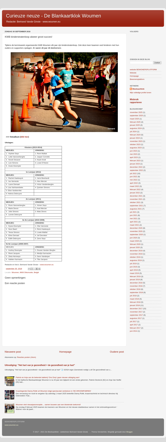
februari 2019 (135, 276)
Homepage (65, 351)
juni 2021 (133, 215)
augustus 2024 (136, 128)
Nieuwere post (13, 351)
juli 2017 (133, 321)
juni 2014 (133, 331)
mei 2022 (133, 180)
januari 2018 (135, 305)
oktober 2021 (135, 202)
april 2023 (134, 157)
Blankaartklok (138, 89)
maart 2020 (134, 241)
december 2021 (136, 196)
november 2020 (136, 231)
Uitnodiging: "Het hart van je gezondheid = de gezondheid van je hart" (40, 365)
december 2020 (136, 228)
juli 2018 (133, 296)
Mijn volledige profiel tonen (140, 93)
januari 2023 (135, 164)
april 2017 (134, 325)
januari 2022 (135, 193)
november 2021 (136, 199)
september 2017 (136, 315)
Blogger (129, 432)
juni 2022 (133, 177)
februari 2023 (135, 161)
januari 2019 (135, 280)
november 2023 (136, 141)
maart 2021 (134, 225)
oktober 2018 (135, 289)
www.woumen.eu (47, 265)
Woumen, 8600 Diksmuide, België (25, 272)
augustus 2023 (136, 148)
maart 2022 (134, 186)
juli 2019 (133, 264)
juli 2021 (133, 212)
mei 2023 (133, 154)
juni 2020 (133, 238)
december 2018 (136, 283)
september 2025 (136, 116)
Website (133, 73)
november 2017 (136, 312)
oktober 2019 (135, 257)
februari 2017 (135, 328)
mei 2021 (133, 219)
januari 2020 (135, 247)
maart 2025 (134, 119)
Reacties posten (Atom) (26, 357)
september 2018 (136, 292)
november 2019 (136, 254)
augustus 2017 (136, 318)
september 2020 (136, 235)
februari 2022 (135, 189)
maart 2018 (134, 299)
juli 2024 (133, 132)
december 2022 (136, 167)
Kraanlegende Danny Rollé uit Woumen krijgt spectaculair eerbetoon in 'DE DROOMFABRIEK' (53, 391)
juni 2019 (133, 267)
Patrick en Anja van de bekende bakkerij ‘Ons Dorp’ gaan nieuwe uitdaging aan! (47, 377)
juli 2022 (133, 173)
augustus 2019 (136, 260)
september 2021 (136, 206)
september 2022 (136, 170)
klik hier (24, 137)
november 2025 (136, 112)
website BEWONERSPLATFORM (143, 70)
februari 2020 (135, 244)
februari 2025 (135, 122)
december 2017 (136, 309)
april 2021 (134, 222)
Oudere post (117, 351)
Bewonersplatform (137, 79)
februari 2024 (135, 135)
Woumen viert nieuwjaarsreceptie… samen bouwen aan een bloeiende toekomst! (48, 405)
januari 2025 (135, 125)
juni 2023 (133, 151)
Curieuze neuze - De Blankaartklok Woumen (53, 16)
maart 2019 (134, 273)
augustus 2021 (136, 209)
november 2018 (136, 286)
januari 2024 (135, 138)
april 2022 (134, 183)
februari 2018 (135, 302)
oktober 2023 (135, 144)
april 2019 (134, 270)
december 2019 (136, 251)
